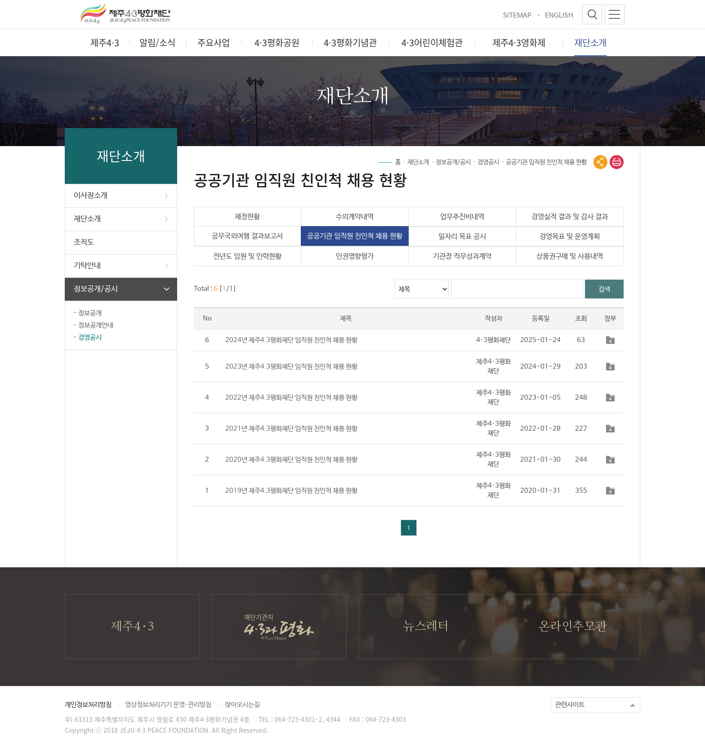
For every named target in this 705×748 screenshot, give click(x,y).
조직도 (84, 242)
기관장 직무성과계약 (462, 256)
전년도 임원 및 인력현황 (247, 256)
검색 (604, 289)
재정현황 (247, 217)
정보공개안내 (95, 325)
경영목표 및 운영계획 (570, 236)
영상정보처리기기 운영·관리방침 (168, 704)
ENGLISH (559, 15)
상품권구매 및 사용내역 (569, 256)
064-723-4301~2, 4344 (307, 719)
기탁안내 (121, 266)
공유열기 (600, 162)
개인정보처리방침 (88, 704)
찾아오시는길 (242, 704)
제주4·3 (132, 626)
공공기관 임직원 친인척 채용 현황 (546, 162)
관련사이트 (570, 704)
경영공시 (90, 337)
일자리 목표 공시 (462, 236)
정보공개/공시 (122, 289)
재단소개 (121, 219)
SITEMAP (517, 15)
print (617, 162)
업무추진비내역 (462, 217)
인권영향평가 (355, 256)
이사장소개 (121, 195)
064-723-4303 (386, 719)
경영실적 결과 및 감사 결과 (569, 217)
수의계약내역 (355, 217)
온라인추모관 (572, 626)
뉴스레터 (426, 626)
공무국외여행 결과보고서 (247, 236)
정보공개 (90, 313)
